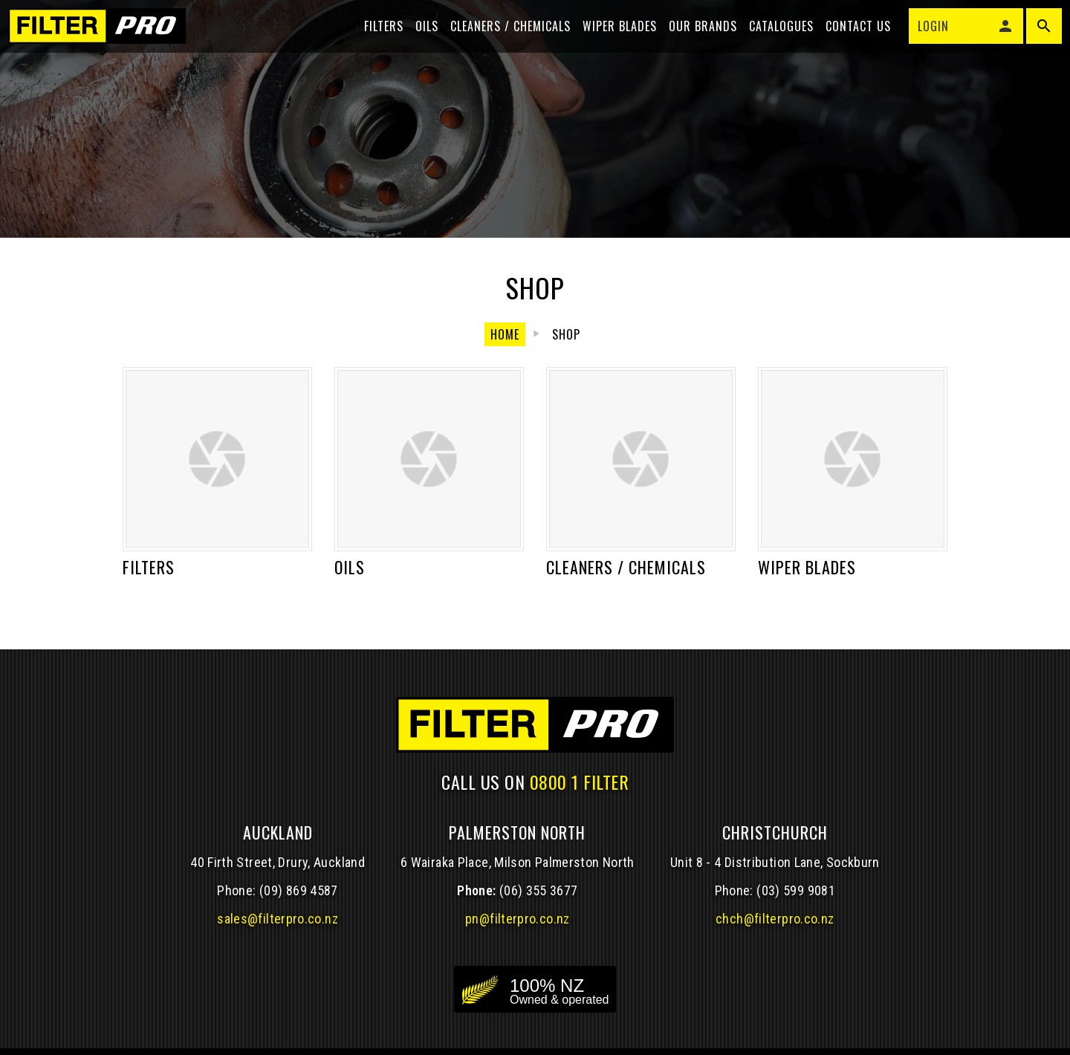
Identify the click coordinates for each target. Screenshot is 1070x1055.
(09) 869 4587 (298, 890)
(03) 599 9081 (795, 890)
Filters (377, 39)
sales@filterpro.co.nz (277, 918)
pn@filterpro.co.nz (517, 918)
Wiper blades (613, 39)
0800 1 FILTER (579, 781)
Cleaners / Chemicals (504, 39)
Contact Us (851, 39)
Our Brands (696, 39)
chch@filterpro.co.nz (775, 918)
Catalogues (774, 39)
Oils (420, 39)
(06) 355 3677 (538, 890)
